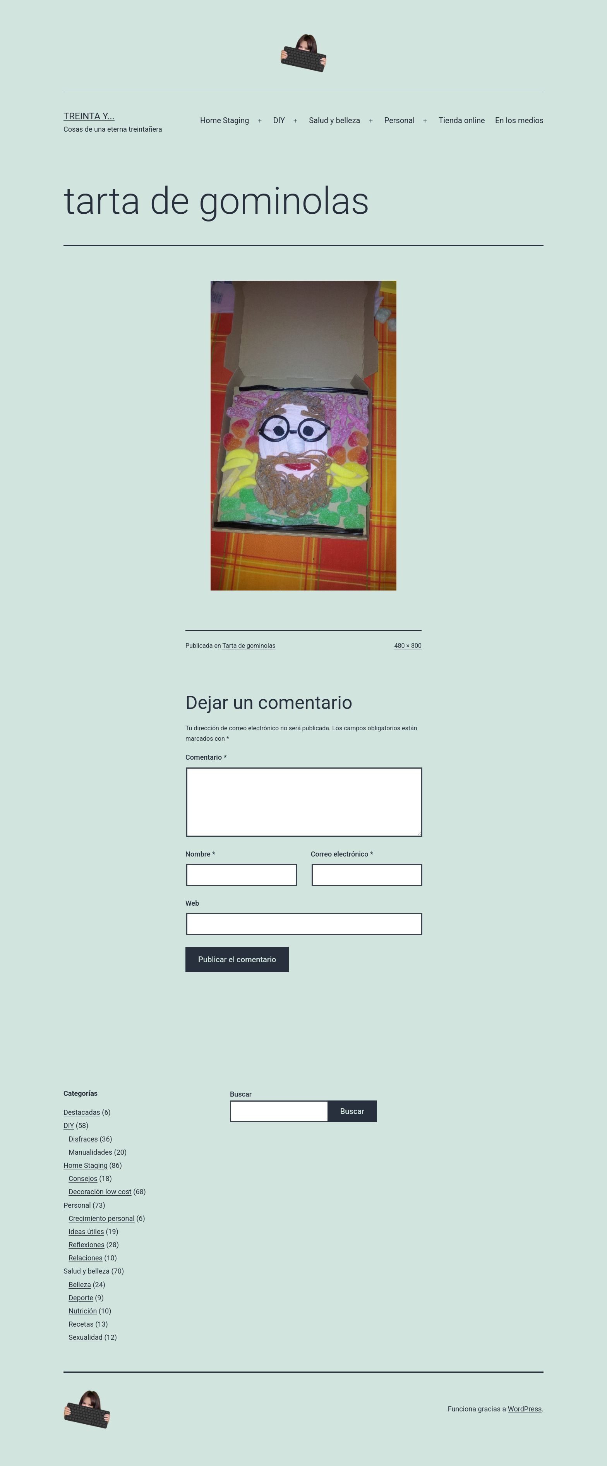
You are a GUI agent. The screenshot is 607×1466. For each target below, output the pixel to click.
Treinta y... (89, 116)
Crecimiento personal (102, 1218)
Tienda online (462, 120)
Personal (399, 120)
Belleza (80, 1285)
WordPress (525, 1409)
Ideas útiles (86, 1231)
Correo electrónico (342, 854)
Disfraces (83, 1139)
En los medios (519, 120)
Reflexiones (87, 1245)
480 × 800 (408, 645)
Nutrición (83, 1311)
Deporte (81, 1298)
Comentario (206, 757)
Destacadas (81, 1112)
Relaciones (86, 1258)
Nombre (200, 854)
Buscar (241, 1094)
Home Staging (224, 120)
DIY (279, 120)
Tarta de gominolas (248, 645)
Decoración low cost (100, 1192)
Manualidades (90, 1152)
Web (192, 903)
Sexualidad (86, 1337)
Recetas (81, 1324)
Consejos (83, 1178)
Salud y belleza (334, 120)
